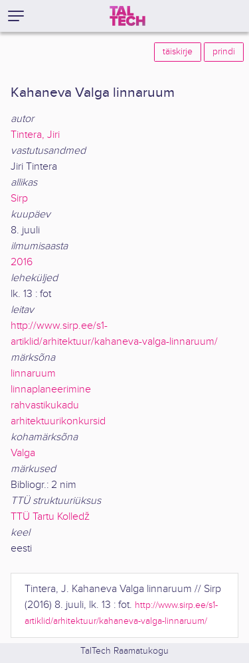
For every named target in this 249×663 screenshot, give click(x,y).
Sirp (19, 198)
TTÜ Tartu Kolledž (50, 517)
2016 (22, 262)
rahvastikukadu (45, 405)
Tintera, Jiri (35, 135)
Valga (23, 453)
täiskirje (178, 51)
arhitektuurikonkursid (58, 421)
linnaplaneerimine (51, 389)
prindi (223, 51)
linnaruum (33, 373)
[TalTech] (127, 16)
